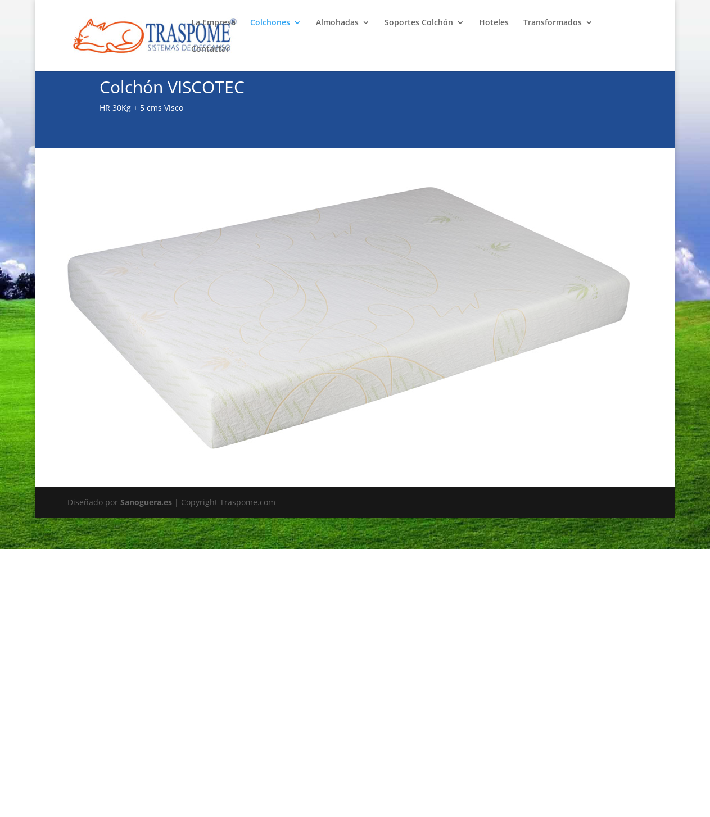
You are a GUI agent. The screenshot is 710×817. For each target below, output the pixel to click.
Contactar (210, 49)
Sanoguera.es (146, 502)
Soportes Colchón (419, 23)
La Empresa (213, 23)
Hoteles (494, 23)
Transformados (552, 23)
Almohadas (337, 23)
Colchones (270, 23)
